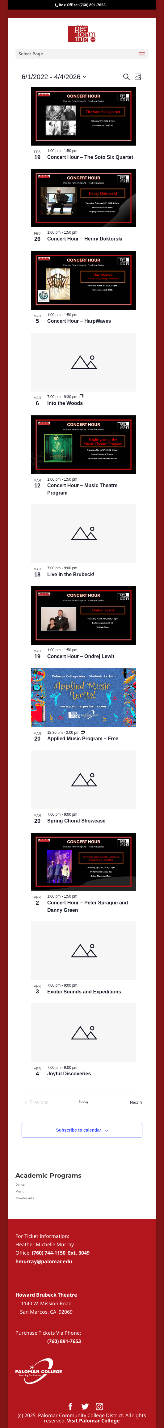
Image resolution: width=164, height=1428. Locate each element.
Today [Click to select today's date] (83, 1101)
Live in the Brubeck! (71, 574)
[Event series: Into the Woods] (81, 397)
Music (19, 1191)
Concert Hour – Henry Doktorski (85, 238)
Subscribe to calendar (78, 1130)
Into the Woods (65, 403)
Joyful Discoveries (69, 1073)
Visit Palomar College (93, 1420)
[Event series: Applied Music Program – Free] (83, 732)
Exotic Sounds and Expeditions (84, 991)
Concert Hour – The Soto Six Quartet (90, 157)
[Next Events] (136, 1102)
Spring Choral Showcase (76, 820)
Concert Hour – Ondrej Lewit (80, 656)
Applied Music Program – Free (82, 738)
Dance (20, 1184)
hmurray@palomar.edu (43, 1261)
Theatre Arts (24, 1198)
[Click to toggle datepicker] (54, 77)
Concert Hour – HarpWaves (79, 321)
